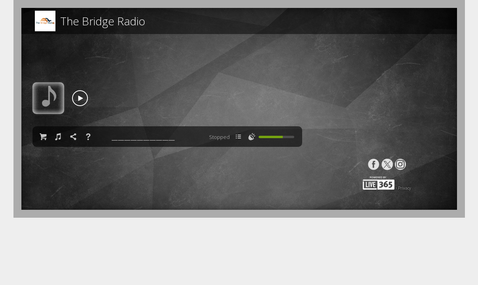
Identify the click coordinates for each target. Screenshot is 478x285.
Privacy (404, 188)
